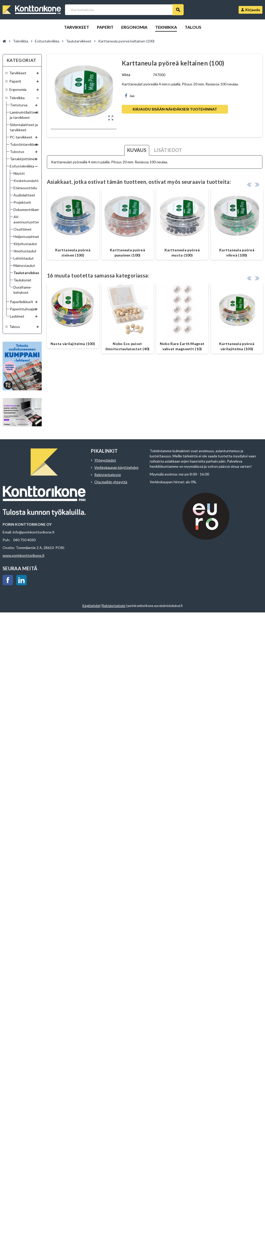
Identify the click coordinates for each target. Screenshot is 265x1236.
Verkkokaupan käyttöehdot (116, 467)
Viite (126, 74)
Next (257, 184)
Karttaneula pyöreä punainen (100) (127, 252)
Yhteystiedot (105, 460)
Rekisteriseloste (107, 474)
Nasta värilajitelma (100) (73, 343)
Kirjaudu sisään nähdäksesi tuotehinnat (175, 109)
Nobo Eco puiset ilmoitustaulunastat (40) (127, 346)
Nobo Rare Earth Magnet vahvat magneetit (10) (182, 346)
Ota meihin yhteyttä (110, 482)
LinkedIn (21, 580)
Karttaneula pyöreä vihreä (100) (236, 252)
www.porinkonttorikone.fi (23, 555)
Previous (249, 184)
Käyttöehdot (91, 606)
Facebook (8, 580)
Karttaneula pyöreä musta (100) (182, 252)
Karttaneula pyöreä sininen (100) (72, 252)
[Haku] (124, 9)
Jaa (129, 95)
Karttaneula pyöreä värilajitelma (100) (236, 346)
